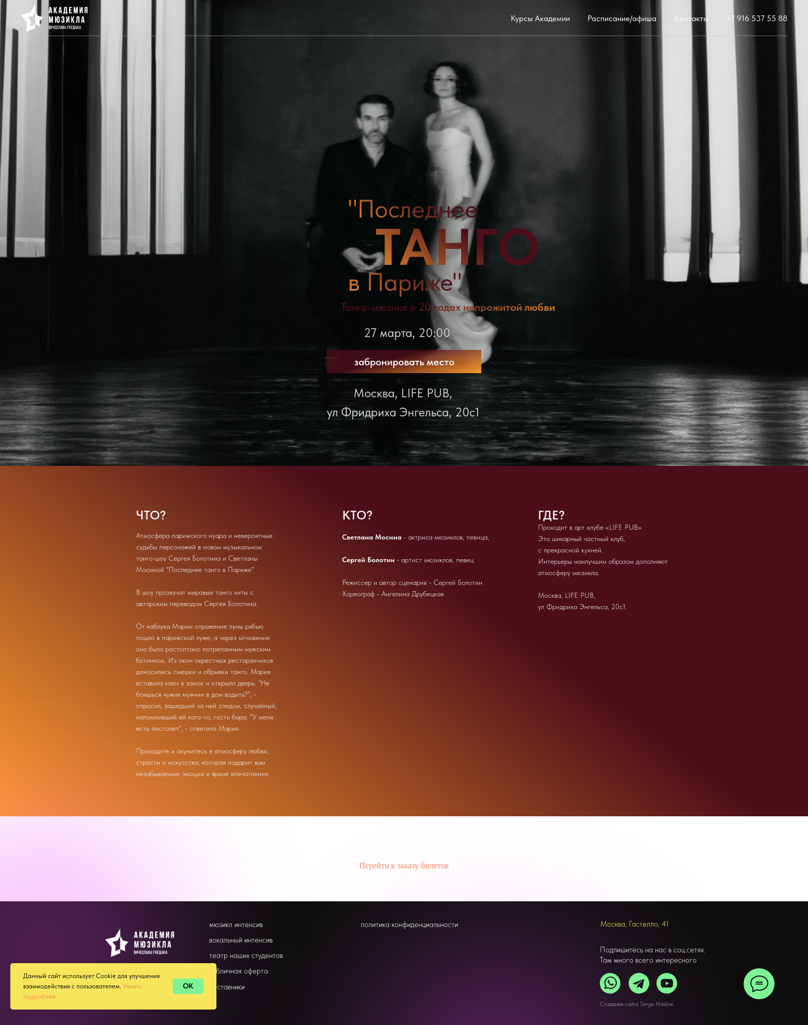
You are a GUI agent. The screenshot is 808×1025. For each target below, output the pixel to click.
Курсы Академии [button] (540, 18)
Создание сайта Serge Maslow (636, 1004)
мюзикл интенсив (236, 924)
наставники (227, 987)
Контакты (691, 18)
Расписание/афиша (621, 18)
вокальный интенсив (241, 940)
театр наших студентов (246, 955)
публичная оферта (238, 971)
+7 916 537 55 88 (756, 18)
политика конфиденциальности (409, 924)
